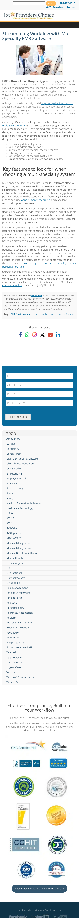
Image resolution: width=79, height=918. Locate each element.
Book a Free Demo (18, 416)
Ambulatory (13, 438)
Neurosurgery (14, 563)
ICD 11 (10, 523)
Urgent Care (13, 667)
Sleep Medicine (15, 642)
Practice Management (19, 622)
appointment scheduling (35, 200)
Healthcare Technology (19, 508)
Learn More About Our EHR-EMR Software (39, 888)
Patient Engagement (18, 592)
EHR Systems (18, 314)
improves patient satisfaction (57, 103)
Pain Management (17, 588)
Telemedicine (14, 657)
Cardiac (10, 443)
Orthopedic (13, 583)
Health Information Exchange (23, 503)
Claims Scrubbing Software (22, 458)
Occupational (14, 573)
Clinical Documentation (20, 463)
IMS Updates (13, 533)
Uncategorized (14, 662)
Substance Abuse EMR (19, 647)
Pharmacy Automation (19, 612)
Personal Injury (15, 607)
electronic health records (42, 314)
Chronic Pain (13, 453)
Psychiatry (12, 632)
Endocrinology (14, 488)
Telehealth (12, 652)
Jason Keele (36, 295)
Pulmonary (12, 637)
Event (9, 493)
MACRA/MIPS (13, 538)
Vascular (11, 672)
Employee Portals (16, 478)
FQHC (9, 498)
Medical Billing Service (19, 543)
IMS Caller (12, 528)
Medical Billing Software (20, 548)
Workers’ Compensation (20, 677)
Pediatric (11, 602)
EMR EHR (11, 483)
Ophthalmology (15, 578)
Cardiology (12, 448)
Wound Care (13, 682)
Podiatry (11, 617)
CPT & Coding (14, 468)
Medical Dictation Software (22, 553)
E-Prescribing (14, 473)
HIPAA (10, 513)
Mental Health (14, 558)
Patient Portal (14, 597)
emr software (65, 314)
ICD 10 (10, 518)
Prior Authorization (17, 627)
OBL (8, 568)
